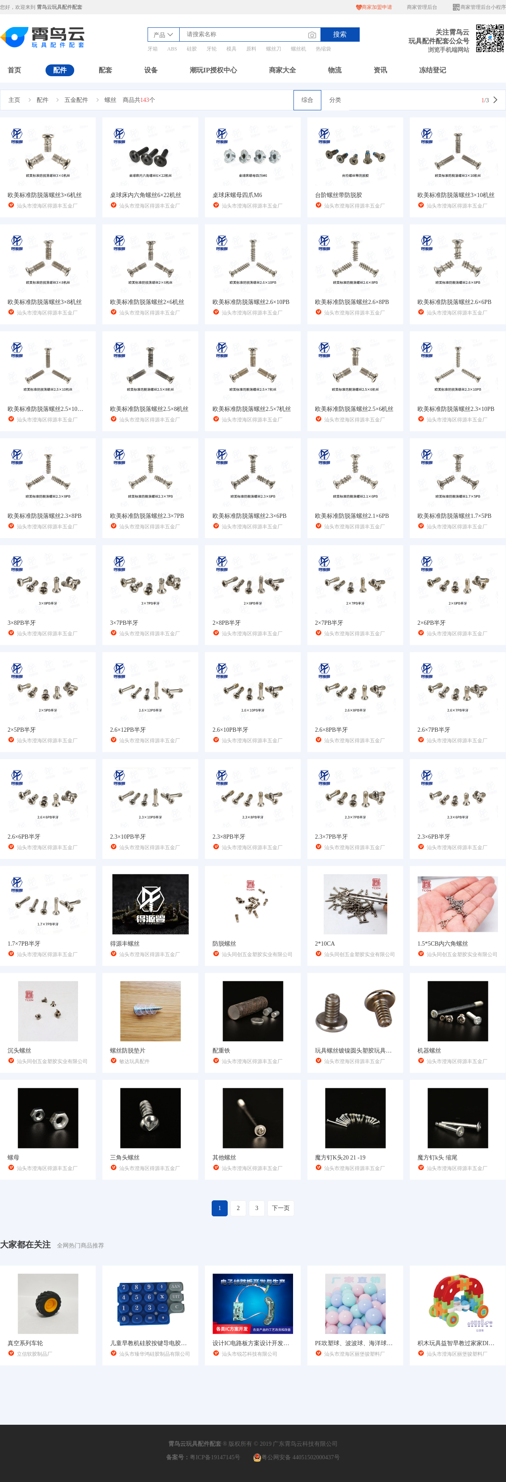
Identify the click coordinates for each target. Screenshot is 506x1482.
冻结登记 (432, 70)
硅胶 (192, 49)
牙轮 (212, 49)
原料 (251, 49)
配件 (60, 70)
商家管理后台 (422, 7)
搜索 (340, 34)
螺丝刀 (273, 49)
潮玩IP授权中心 (213, 70)
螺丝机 (298, 49)
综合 (307, 100)
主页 (14, 100)
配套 (105, 70)
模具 (231, 49)
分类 (335, 100)
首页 (14, 70)
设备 (151, 70)
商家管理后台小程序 (479, 7)
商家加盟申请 (374, 7)
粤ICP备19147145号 (215, 1457)
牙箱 (153, 49)
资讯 (380, 70)
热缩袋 (323, 49)
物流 (335, 70)
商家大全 (282, 70)
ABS (172, 49)
